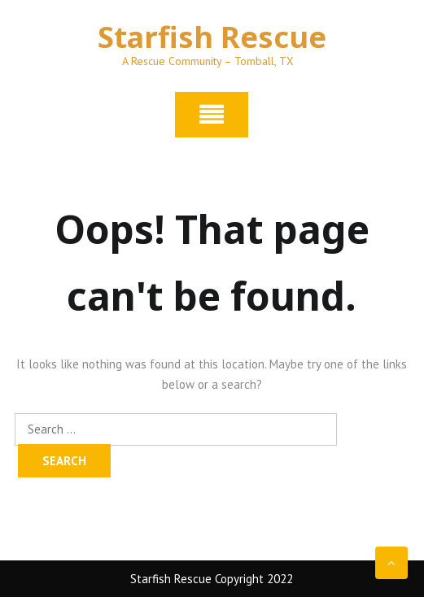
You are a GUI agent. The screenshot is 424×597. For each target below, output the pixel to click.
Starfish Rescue (212, 37)
